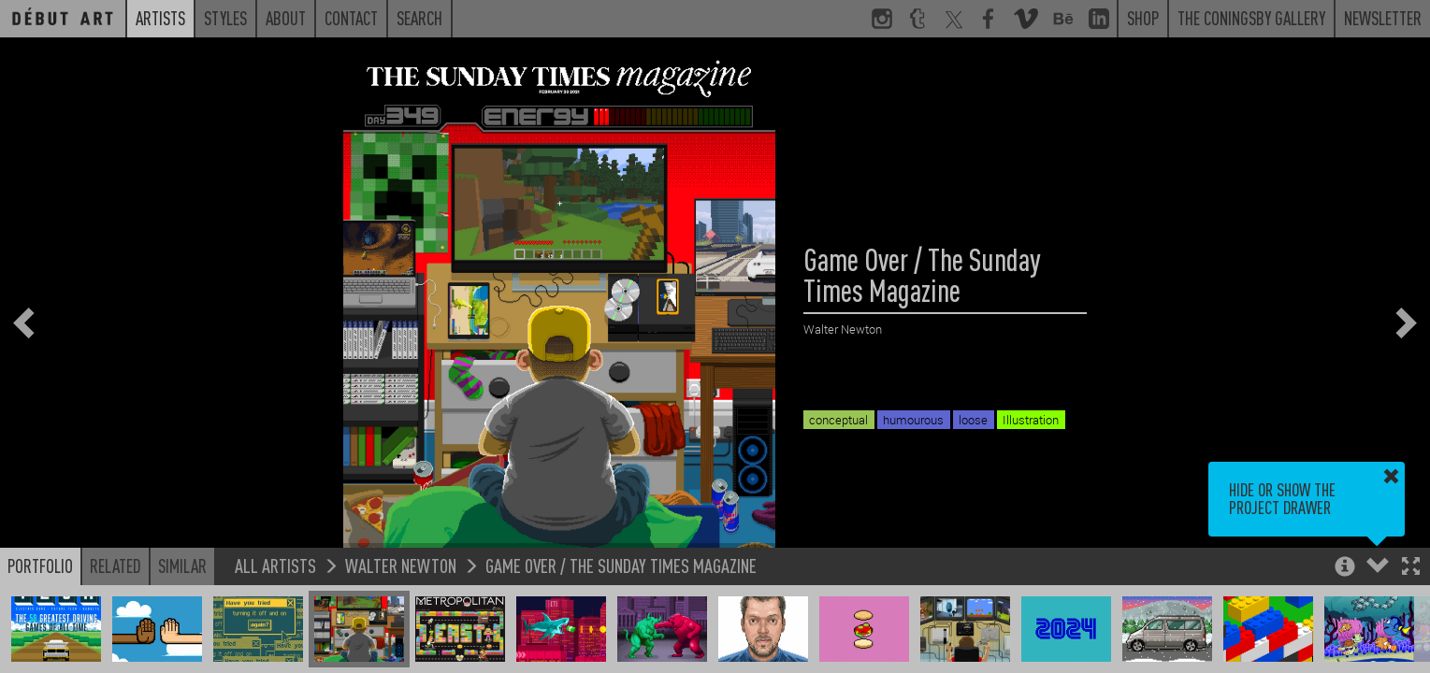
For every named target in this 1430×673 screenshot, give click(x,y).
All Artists (275, 565)
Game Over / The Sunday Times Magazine (621, 565)
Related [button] (115, 565)
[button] (1411, 567)
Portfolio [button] (40, 565)
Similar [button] (182, 565)
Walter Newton (400, 565)
